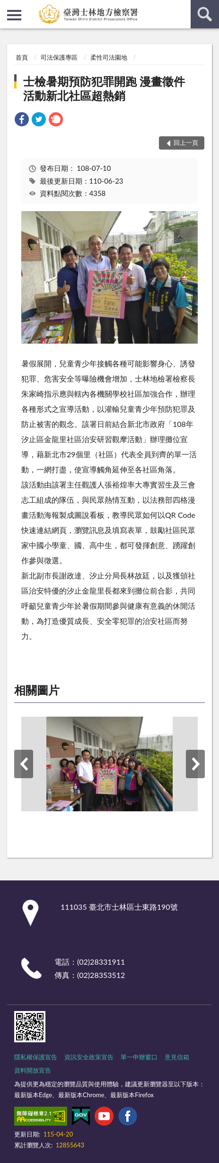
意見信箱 (177, 1057)
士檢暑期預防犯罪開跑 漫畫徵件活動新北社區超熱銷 (104, 88)
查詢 (205, 14)
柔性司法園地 (108, 57)
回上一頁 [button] (186, 142)
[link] (22, 120)
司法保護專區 (59, 57)
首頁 (22, 57)
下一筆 (195, 764)
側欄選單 (14, 15)
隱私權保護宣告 (35, 1057)
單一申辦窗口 (139, 1057)
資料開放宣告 (32, 1070)
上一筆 (23, 764)
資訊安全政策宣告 (89, 1057)
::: (7, 7)
